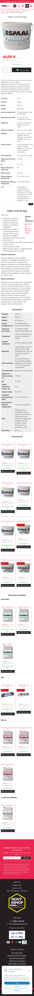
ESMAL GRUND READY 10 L (7, 728)
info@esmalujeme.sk (11, 1)
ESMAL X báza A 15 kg (23, 521)
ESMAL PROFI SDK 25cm (23, 686)
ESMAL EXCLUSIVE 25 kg (23, 445)
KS (7, 70)
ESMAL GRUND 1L (7, 644)
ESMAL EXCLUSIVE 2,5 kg (7, 522)
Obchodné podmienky (17, 958)
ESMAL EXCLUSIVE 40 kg (7, 445)
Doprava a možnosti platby (17, 955)
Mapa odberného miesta (17, 964)
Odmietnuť (17, 990)
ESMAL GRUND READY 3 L (7, 765)
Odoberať (26, 858)
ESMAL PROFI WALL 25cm (8, 686)
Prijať (17, 983)
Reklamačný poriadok (17, 961)
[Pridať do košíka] (21, 70)
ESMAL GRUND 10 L (8, 607)
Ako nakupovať (17, 953)
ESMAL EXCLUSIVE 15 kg (7, 483)
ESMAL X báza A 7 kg (7, 560)
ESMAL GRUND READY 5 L (23, 728)
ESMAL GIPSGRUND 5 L (7, 805)
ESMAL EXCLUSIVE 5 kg (24, 483)
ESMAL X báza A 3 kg (23, 560)
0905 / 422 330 (24, 1)
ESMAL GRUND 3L (23, 607)
